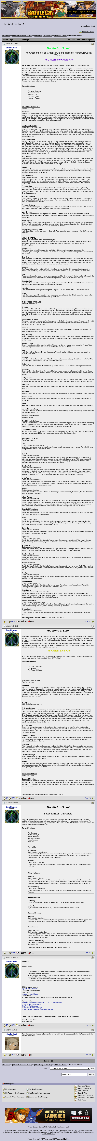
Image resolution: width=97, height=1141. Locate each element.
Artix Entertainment (85, 1130)
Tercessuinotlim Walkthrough (32, 1008)
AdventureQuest (10, 1130)
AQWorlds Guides (60, 36)
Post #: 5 (88, 1055)
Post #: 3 (88, 953)
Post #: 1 (88, 621)
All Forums (6, 36)
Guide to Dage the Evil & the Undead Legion (37, 1009)
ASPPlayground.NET (48, 1139)
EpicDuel (43, 1130)
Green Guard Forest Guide (31, 1004)
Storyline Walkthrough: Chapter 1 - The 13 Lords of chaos (42, 1002)
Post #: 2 (88, 798)
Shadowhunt (11, 1034)
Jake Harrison (11, 48)
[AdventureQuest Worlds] (43, 36)
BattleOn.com (53, 1130)
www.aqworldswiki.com (30, 994)
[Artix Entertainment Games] (22, 36)
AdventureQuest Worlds (68, 1130)
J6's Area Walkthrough (30, 1006)
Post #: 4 (88, 1025)
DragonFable (23, 1130)
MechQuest (34, 1130)
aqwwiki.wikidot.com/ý (30, 989)
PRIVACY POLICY (48, 1134)
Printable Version (86, 32)
